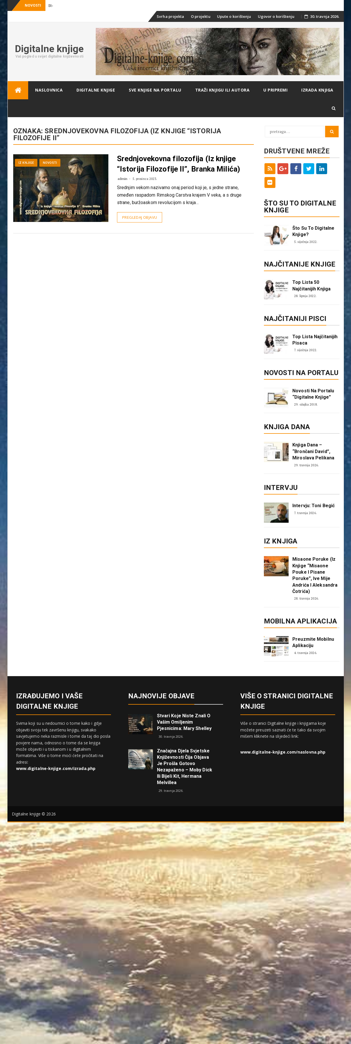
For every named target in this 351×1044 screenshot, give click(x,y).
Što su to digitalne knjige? (313, 231)
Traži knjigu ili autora (222, 90)
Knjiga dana (287, 427)
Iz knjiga (280, 541)
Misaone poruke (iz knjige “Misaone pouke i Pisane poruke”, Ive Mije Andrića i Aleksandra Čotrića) (314, 575)
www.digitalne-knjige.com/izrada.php (56, 768)
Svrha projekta (170, 16)
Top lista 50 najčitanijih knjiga (311, 285)
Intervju (281, 488)
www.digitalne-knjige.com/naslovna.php (283, 752)
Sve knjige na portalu (155, 90)
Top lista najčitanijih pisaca (314, 340)
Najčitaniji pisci (295, 319)
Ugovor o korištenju (276, 16)
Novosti (50, 163)
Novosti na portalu (301, 373)
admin (123, 178)
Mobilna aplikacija (300, 621)
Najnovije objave (161, 696)
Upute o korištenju (234, 16)
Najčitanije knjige (299, 264)
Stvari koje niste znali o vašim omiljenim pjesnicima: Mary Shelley (184, 722)
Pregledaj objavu (139, 217)
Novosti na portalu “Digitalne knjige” (313, 394)
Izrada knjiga (317, 90)
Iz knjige (26, 163)
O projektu (200, 16)
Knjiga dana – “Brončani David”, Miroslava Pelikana (313, 451)
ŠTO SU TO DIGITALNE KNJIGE (300, 206)
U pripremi (275, 90)
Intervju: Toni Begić (313, 505)
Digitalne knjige (49, 48)
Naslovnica (49, 90)
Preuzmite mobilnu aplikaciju (313, 642)
